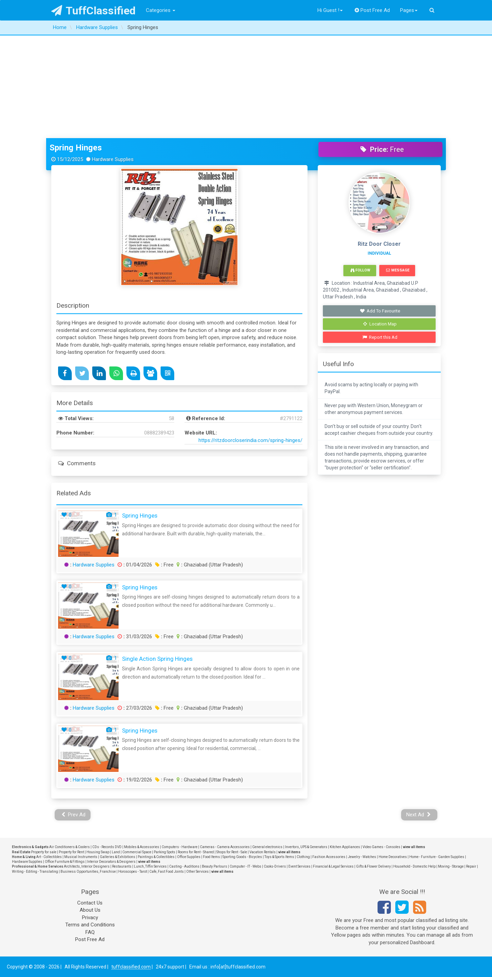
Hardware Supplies (93, 565)
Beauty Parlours (214, 866)
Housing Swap (97, 852)
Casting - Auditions (184, 866)
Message (397, 270)
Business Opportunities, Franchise (88, 871)
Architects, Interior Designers (87, 866)
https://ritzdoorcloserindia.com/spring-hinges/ (250, 440)
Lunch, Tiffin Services (150, 866)
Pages (409, 10)
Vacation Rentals (262, 852)
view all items (414, 847)
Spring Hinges (76, 147)
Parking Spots (164, 852)
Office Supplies (189, 857)
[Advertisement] (246, 87)
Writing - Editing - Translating (35, 871)
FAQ (90, 932)
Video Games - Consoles (381, 847)
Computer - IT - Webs (245, 866)
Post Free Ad (372, 10)
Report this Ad (380, 337)
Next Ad (418, 815)
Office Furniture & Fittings (65, 862)
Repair (471, 866)
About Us (90, 910)
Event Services (299, 866)
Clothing (303, 857)
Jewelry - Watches (362, 857)
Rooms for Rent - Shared (196, 852)
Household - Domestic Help (414, 866)
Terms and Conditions (90, 925)
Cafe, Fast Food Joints (166, 871)
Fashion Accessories (328, 857)
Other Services (197, 871)
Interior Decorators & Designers (111, 862)
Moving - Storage (451, 866)
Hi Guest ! (330, 10)
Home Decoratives (393, 857)
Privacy (90, 917)
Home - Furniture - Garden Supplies (436, 857)
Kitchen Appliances (345, 847)
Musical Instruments (80, 857)
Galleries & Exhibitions (117, 857)
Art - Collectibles (49, 857)
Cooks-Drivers (275, 866)
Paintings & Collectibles (156, 857)
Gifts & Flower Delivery (373, 866)
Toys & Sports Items (279, 857)
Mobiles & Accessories (141, 847)
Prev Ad (74, 815)
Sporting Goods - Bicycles (242, 857)
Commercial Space (136, 852)
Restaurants (122, 866)
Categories (160, 10)
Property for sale (43, 852)
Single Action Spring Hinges (157, 658)
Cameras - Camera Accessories (225, 847)
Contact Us (89, 903)
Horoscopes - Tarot (132, 871)
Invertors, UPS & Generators (306, 847)
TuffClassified (93, 10)
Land (116, 852)
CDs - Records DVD (107, 847)
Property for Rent (71, 852)
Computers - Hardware (179, 847)
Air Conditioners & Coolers (69, 847)
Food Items (211, 857)
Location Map (380, 323)
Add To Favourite (380, 310)
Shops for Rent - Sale (231, 852)
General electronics (267, 847)
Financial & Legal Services (333, 866)
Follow (360, 270)
